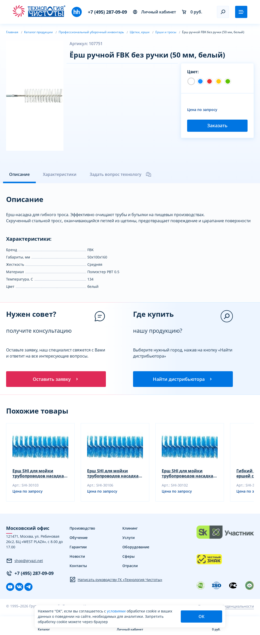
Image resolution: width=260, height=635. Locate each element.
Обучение (79, 538)
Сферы (128, 556)
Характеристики (59, 174)
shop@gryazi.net (24, 561)
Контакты (78, 566)
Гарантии (78, 547)
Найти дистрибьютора (183, 379)
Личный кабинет (154, 12)
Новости (77, 556)
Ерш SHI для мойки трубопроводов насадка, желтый (113, 474)
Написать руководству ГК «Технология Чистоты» (116, 580)
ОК (201, 616)
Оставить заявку (56, 379)
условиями (117, 611)
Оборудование (135, 547)
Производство (82, 528)
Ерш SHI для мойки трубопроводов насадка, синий (38, 474)
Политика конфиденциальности (226, 606)
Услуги (128, 538)
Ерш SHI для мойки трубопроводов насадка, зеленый (188, 474)
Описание (19, 174)
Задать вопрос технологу (121, 174)
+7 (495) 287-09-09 (107, 12)
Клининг (130, 528)
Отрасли (130, 566)
